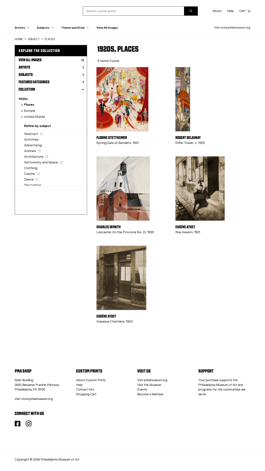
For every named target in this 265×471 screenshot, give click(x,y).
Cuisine (29, 173)
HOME (19, 39)
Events (142, 389)
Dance (29, 179)
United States (34, 117)
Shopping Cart (86, 394)
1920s (23, 99)
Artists (51, 67)
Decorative (32, 185)
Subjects (51, 74)
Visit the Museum (149, 385)
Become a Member (150, 394)
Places (29, 104)
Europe (29, 110)
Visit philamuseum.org (152, 380)
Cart (244, 11)
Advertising (33, 145)
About (217, 11)
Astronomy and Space (41, 162)
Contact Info (85, 389)
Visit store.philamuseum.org (232, 27)
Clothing (30, 168)
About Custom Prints (91, 380)
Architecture (33, 156)
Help (230, 11)
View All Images (107, 27)
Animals (30, 151)
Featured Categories (51, 82)
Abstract (31, 134)
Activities (31, 139)
